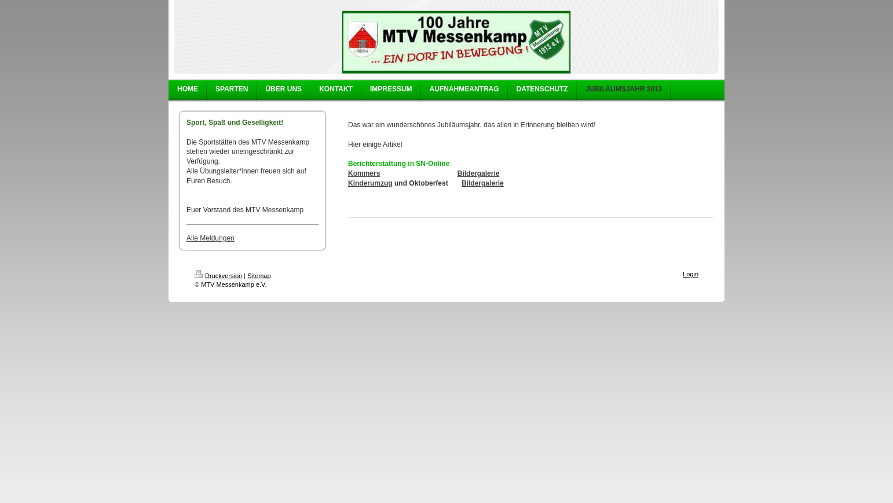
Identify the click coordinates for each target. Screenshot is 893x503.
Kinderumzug (370, 183)
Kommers (364, 173)
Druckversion (218, 275)
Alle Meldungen (210, 238)
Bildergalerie (479, 173)
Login (690, 274)
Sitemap (258, 275)
